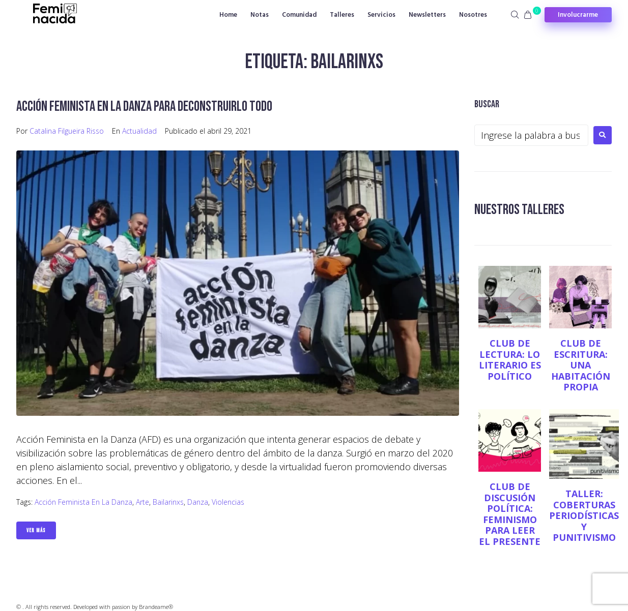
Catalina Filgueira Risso (67, 131)
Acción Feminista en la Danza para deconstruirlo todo (144, 106)
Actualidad (139, 131)
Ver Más (36, 530)
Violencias (228, 502)
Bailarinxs (168, 502)
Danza (197, 502)
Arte (142, 502)
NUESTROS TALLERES (519, 209)
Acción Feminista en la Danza (83, 502)
